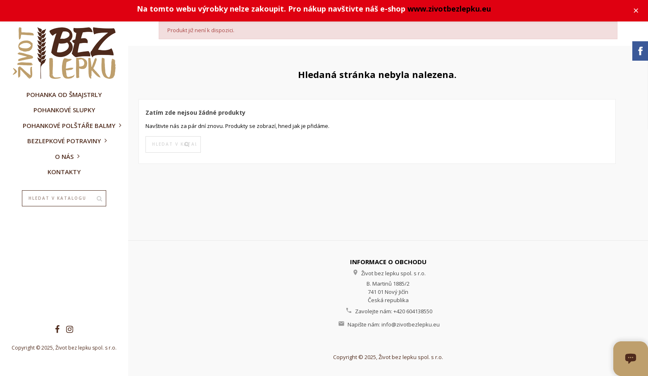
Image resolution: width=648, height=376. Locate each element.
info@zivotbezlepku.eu (410, 324)
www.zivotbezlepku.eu (449, 9)
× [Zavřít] (636, 10)
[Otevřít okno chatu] (630, 358)
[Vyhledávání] (64, 198)
